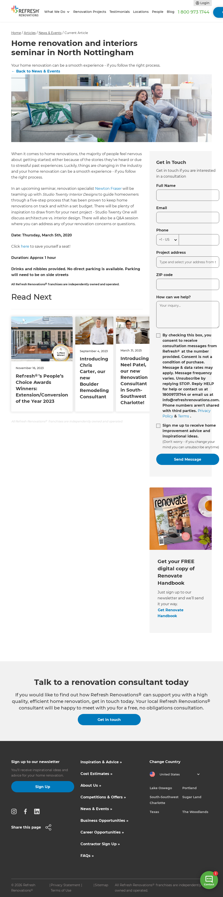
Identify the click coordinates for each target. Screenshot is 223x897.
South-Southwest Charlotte (164, 800)
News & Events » (96, 809)
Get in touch (109, 720)
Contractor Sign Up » (100, 844)
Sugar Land (191, 797)
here (25, 246)
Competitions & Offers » (103, 797)
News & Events (50, 33)
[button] (56, 12)
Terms (183, 416)
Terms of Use (61, 890)
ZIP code (164, 275)
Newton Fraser (108, 188)
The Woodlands (195, 812)
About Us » (90, 785)
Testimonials (119, 12)
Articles (30, 33)
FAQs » (87, 856)
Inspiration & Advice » (101, 762)
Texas (154, 812)
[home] (27, 12)
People (157, 12)
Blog (170, 12)
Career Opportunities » (102, 832)
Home (16, 33)
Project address (171, 252)
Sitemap (101, 885)
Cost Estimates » (96, 774)
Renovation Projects (89, 12)
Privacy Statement (65, 885)
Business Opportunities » (104, 820)
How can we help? (173, 297)
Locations (141, 12)
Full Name (166, 185)
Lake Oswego (161, 788)
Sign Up (42, 787)
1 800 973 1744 (193, 12)
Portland (189, 788)
